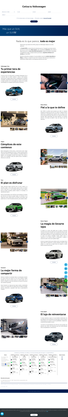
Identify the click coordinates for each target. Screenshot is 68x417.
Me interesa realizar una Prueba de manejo (25, 42)
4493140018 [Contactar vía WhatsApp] (24, 387)
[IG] (62, 383)
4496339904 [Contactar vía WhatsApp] (34, 387)
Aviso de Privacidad (47, 42)
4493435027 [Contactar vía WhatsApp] (15, 386)
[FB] (62, 381)
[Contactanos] (52, 1)
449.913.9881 (14, 384)
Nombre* (34, 36)
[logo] (42, 3)
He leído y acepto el (43, 42)
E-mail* (18, 36)
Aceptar (34, 414)
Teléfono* (3, 38)
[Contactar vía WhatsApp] (65, 280)
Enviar (34, 45)
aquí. (47, 411)
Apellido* (49, 36)
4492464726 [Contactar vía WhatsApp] (53, 386)
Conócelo (14, 123)
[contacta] (5, 388)
